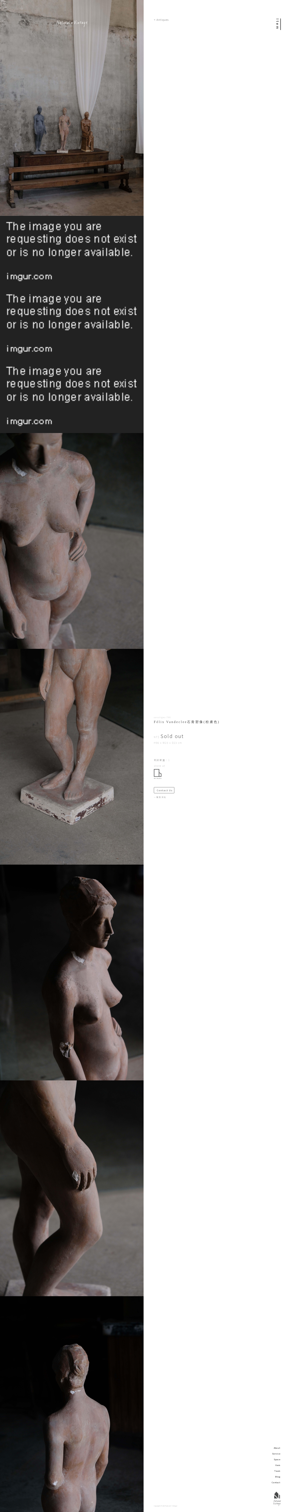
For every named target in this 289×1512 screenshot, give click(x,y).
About (277, 1447)
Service (276, 1453)
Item (278, 1465)
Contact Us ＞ (165, 790)
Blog (277, 1476)
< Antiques (161, 20)
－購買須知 (160, 797)
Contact (276, 1482)
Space (277, 1459)
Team (277, 1470)
